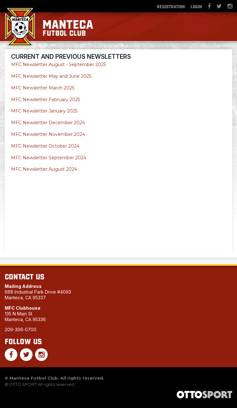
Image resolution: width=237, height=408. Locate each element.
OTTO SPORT (23, 384)
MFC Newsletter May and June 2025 (51, 76)
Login (196, 6)
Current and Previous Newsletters (71, 56)
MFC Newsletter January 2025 (44, 111)
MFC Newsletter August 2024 (44, 169)
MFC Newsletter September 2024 (48, 158)
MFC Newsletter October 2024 (45, 146)
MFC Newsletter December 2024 (48, 122)
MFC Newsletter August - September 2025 (59, 64)
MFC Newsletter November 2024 (48, 134)
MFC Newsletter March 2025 (42, 88)
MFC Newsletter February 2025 (45, 99)
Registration (171, 6)
